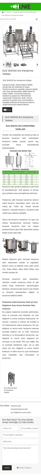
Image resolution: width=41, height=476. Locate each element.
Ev (3, 12)
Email (7, 109)
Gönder (7, 468)
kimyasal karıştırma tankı (19, 409)
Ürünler (9, 12)
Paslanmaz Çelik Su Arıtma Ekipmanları (24, 12)
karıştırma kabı (16, 406)
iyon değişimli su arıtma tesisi (21, 412)
